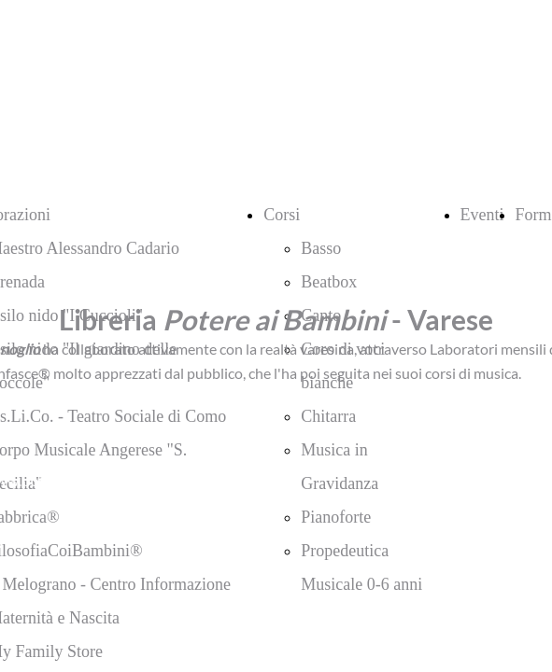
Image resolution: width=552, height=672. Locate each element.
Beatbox (329, 282)
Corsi (281, 214)
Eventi (482, 214)
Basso (321, 248)
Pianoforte (336, 517)
